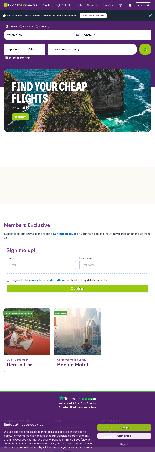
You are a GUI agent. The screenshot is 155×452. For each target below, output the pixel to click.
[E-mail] (41, 265)
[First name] (114, 265)
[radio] (11, 26)
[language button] (122, 5)
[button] (143, 5)
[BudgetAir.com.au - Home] (20, 5)
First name (85, 258)
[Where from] (39, 35)
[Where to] (115, 35)
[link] (130, 5)
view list (86, 439)
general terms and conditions (47, 280)
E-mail (10, 258)
